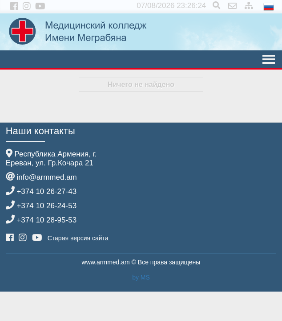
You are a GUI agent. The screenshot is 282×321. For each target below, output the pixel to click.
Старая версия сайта (78, 238)
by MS (141, 277)
